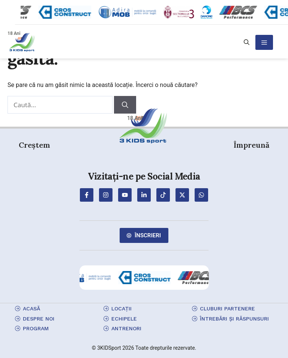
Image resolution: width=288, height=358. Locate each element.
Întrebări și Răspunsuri (234, 319)
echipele (124, 319)
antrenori (126, 328)
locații (121, 309)
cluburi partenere (227, 309)
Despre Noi (38, 319)
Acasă (31, 309)
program (36, 328)
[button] (246, 42)
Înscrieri (148, 235)
